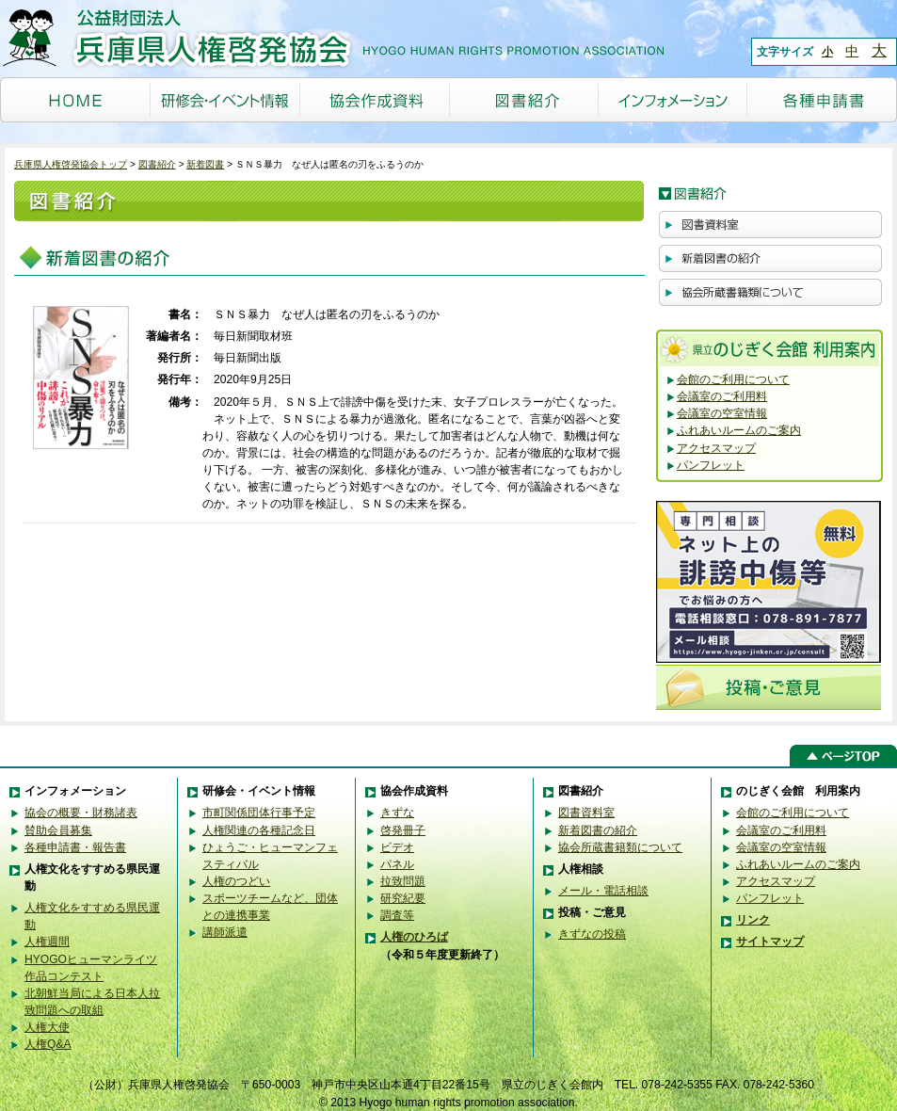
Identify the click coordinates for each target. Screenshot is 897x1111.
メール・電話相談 (603, 890)
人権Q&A (48, 1044)
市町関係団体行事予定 (258, 812)
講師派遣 (225, 932)
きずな (397, 812)
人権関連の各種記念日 (258, 830)
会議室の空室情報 (722, 413)
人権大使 (47, 1027)
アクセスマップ (716, 448)
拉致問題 (402, 881)
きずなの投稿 (592, 934)
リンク (753, 919)
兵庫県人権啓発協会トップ (70, 164)
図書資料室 (586, 812)
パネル (397, 864)
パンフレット (711, 465)
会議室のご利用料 (722, 396)
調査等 (397, 915)
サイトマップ (770, 941)
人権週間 (47, 941)
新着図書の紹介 (597, 830)
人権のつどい (236, 881)
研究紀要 (402, 898)
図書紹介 (157, 164)
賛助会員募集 (58, 830)
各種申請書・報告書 (75, 847)
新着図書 (205, 164)
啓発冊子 (402, 830)
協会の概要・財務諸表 (80, 812)
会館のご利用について (733, 379)
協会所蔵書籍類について (620, 847)
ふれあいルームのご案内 (739, 430)
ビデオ (397, 847)
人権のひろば (414, 936)
